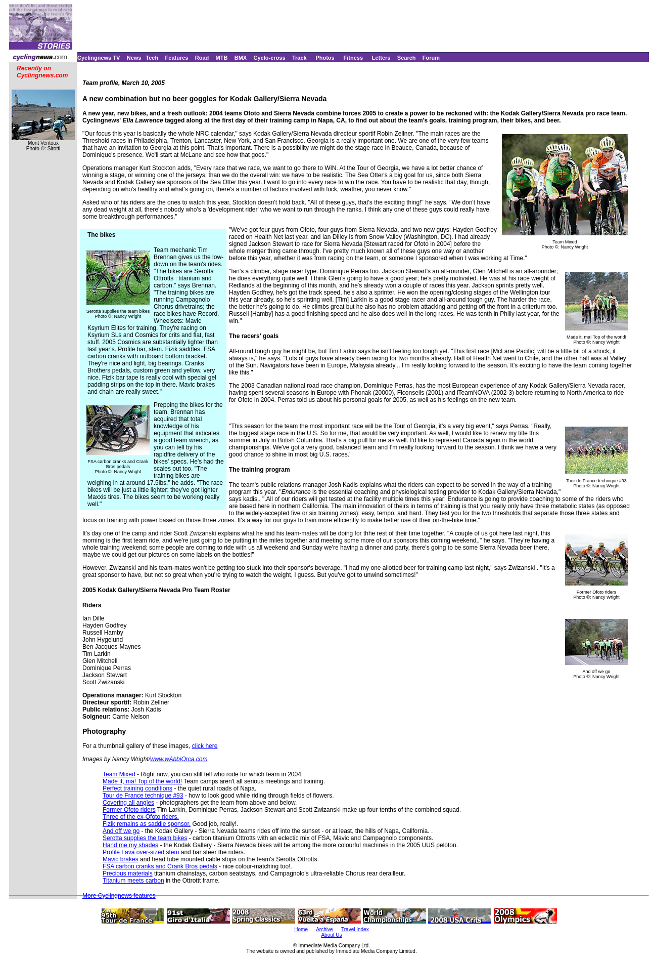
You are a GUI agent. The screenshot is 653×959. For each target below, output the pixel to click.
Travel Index (355, 929)
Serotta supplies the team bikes (145, 838)
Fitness (353, 58)
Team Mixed (119, 774)
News (134, 58)
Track (299, 58)
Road (202, 58)
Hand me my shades (130, 845)
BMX (241, 58)
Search (406, 58)
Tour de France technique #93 (143, 795)
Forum (431, 58)
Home (301, 929)
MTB (222, 58)
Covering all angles (128, 802)
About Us (331, 935)
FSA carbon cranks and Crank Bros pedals (160, 866)
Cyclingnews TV (98, 58)
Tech (152, 58)
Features (177, 58)
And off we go (121, 831)
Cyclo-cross (270, 58)
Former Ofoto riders (129, 809)
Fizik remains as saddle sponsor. (147, 823)
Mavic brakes (120, 859)
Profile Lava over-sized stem (141, 852)
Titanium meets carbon (133, 880)
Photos (324, 58)
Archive (324, 929)
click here (205, 745)
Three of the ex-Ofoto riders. (141, 816)
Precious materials (128, 873)
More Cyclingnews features (119, 895)
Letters (381, 58)
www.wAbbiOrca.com (178, 759)
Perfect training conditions (137, 788)
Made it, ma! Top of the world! (142, 781)
